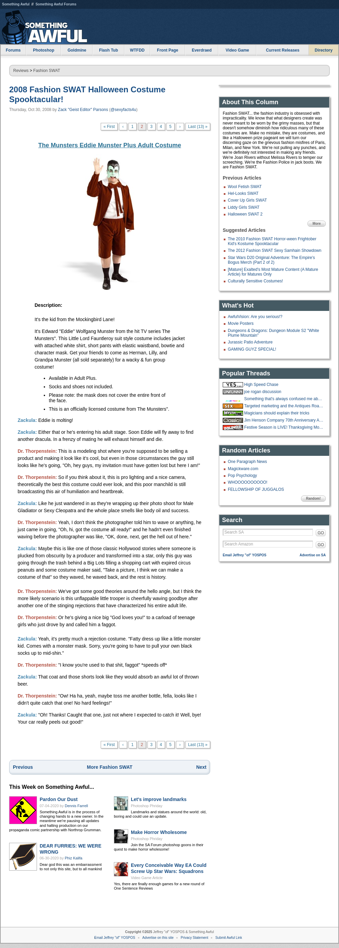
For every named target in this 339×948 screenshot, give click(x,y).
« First (109, 126)
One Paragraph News (247, 461)
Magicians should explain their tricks (276, 413)
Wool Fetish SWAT (245, 186)
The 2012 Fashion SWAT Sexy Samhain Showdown (274, 250)
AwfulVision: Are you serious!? (255, 316)
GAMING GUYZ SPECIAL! (252, 349)
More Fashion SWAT (109, 767)
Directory (324, 50)
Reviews (20, 70)
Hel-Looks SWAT (243, 193)
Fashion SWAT (46, 70)
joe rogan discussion (262, 391)
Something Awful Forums (56, 4)
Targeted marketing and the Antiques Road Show (284, 406)
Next (201, 767)
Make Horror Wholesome (159, 832)
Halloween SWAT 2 (245, 214)
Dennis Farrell (76, 806)
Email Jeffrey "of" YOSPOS (244, 555)
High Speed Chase (261, 384)
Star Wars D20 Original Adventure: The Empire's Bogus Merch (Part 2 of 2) (271, 260)
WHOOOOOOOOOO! (247, 482)
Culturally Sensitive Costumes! (255, 281)
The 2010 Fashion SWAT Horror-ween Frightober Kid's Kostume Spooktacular (272, 241)
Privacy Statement (194, 938)
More (317, 223)
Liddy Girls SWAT (243, 207)
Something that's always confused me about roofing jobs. (284, 398)
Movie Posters (241, 323)
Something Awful (15, 4)
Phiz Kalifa (73, 858)
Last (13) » (197, 126)
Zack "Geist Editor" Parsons (83, 109)
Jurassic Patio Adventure (250, 342)
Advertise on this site (158, 938)
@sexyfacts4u (123, 109)
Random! (313, 498)
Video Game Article (147, 878)
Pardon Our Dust (59, 799)
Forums (13, 50)
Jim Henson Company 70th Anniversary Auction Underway (284, 420)
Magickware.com (243, 468)
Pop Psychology (242, 475)
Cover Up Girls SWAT (247, 200)
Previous (23, 767)
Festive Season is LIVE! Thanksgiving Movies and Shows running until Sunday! (284, 427)
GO (321, 533)
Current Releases (282, 50)
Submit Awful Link (228, 938)
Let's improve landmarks (158, 799)
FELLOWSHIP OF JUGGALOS (256, 489)
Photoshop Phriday (146, 806)
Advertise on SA (313, 555)
